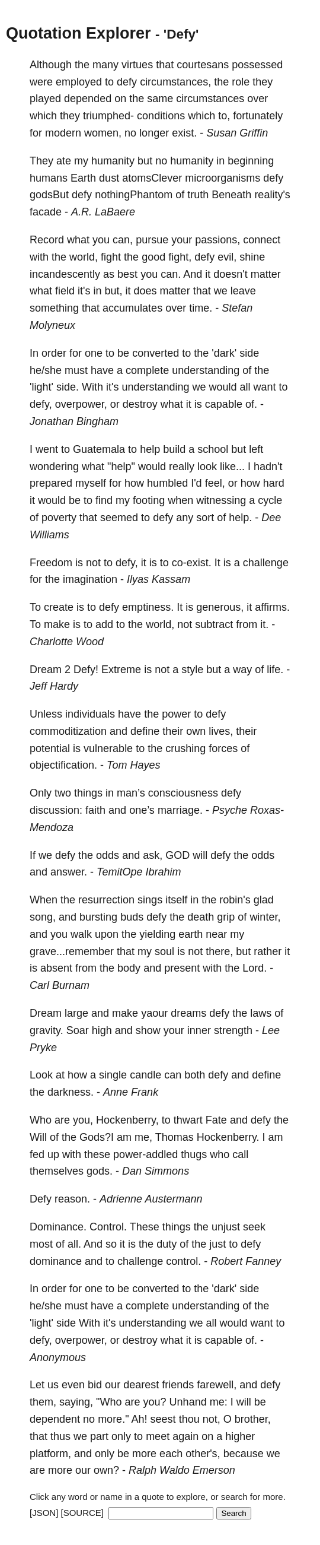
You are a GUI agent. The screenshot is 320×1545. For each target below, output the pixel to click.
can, (123, 240)
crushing (185, 748)
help (150, 449)
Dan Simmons (155, 1171)
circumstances (210, 98)
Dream (46, 669)
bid (95, 1385)
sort (205, 518)
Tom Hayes (133, 765)
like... (232, 466)
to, (224, 116)
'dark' (224, 353)
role (240, 82)
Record (47, 240)
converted (155, 353)
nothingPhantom (133, 195)
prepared (51, 483)
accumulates (132, 308)
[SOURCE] (82, 1513)
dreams (188, 1013)
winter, (264, 917)
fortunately (258, 116)
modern (63, 133)
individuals (90, 714)
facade (46, 212)
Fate (216, 1120)
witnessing (221, 500)
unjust (226, 1227)
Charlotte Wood (67, 642)
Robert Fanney (245, 1261)
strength (233, 1030)
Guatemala (99, 449)
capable (223, 404)
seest (163, 1419)
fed (37, 1154)
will (200, 855)
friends (178, 1385)
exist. (184, 133)
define (144, 731)
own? (106, 1470)
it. (264, 624)
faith (95, 810)
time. (200, 308)
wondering (54, 466)
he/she (46, 370)
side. (67, 387)
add (104, 624)
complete (147, 370)
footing (149, 500)
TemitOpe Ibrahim (139, 872)
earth (190, 934)
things (88, 793)
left (256, 449)
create (58, 607)
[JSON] (44, 1513)
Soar (77, 1030)
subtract (214, 624)
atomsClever (152, 178)
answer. (68, 872)
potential (50, 748)
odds (107, 855)
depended (87, 98)
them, (43, 1402)
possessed (257, 65)
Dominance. (58, 1227)
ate (63, 161)
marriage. (180, 810)
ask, (152, 855)
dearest (141, 1385)
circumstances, (175, 82)
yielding (157, 934)
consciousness (183, 793)
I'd (196, 483)
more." (113, 1419)
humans (49, 178)
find (104, 500)
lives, (221, 731)
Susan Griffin (237, 133)
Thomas (174, 1137)
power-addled (145, 1154)
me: (219, 1402)
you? (155, 1402)
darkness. (70, 1092)
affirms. (272, 607)
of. (251, 404)
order (53, 353)
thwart (188, 1120)
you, (83, 1120)
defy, (41, 404)
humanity (113, 161)
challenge (266, 563)
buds (131, 917)
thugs (194, 1154)
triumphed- (108, 116)
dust (109, 178)
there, (219, 951)
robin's (234, 900)
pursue (152, 240)
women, (102, 133)
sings (149, 900)
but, (114, 291)
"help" (121, 466)
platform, (50, 1454)
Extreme (121, 669)
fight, (179, 257)
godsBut (49, 195)
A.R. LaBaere (103, 212)
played (45, 98)
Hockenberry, (127, 1120)
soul (164, 951)
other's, (202, 1454)
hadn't (268, 466)
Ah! (140, 1419)
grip (226, 917)
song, (43, 917)
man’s (131, 793)
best (127, 274)
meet (157, 1436)
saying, (76, 1402)
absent (56, 968)
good (153, 257)
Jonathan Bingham (74, 421)
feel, (215, 483)
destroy (140, 404)
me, (143, 1137)
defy (127, 82)
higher (240, 1436)
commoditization (68, 731)
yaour (154, 1013)
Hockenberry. (228, 1137)
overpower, (81, 404)
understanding (205, 370)
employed (79, 82)
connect (261, 240)
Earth (83, 178)
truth (198, 195)
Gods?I (96, 1137)
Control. (108, 1227)
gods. (100, 1171)
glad (264, 900)
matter (266, 274)
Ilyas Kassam (158, 579)
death (200, 917)
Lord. (254, 968)
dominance (56, 1261)
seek (254, 1227)
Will (38, 1137)
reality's (272, 195)
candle (145, 1075)
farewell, (216, 1385)
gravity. (46, 1030)
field (65, 291)
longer (154, 133)
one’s (142, 810)
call (240, 1154)
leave (243, 291)
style (192, 669)
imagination (90, 579)
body (128, 968)
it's (84, 291)
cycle (270, 500)
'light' (41, 387)
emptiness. (148, 607)
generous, (220, 607)
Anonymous (58, 1357)
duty (166, 1244)
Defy (41, 1199)
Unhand (188, 1402)
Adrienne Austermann (151, 1199)
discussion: (56, 810)
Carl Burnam (59, 985)
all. (74, 1244)
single (113, 1075)
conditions (161, 116)
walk (81, 934)
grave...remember (72, 951)
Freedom (51, 563)
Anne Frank (130, 1092)
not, (211, 1419)
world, (83, 257)
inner (199, 1030)
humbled (167, 483)
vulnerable (108, 748)
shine (252, 257)
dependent (55, 1419)
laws (260, 1013)
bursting (98, 917)
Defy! (85, 669)
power (176, 714)
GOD (177, 855)
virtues (137, 65)
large (76, 1013)
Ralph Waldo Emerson (182, 1470)
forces (223, 748)
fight (111, 257)
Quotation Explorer (78, 33)
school (212, 449)
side (249, 353)
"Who (108, 1402)
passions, (217, 240)
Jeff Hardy (54, 686)
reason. (72, 1199)
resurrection (106, 900)
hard (273, 483)
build (174, 449)
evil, (226, 257)
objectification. (63, 765)
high (102, 1030)
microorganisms (222, 178)
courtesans (203, 65)
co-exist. (192, 563)
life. (275, 669)
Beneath (231, 195)
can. (171, 274)
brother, (253, 1419)
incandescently (65, 274)
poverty (58, 518)
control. (183, 1261)
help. (240, 518)
